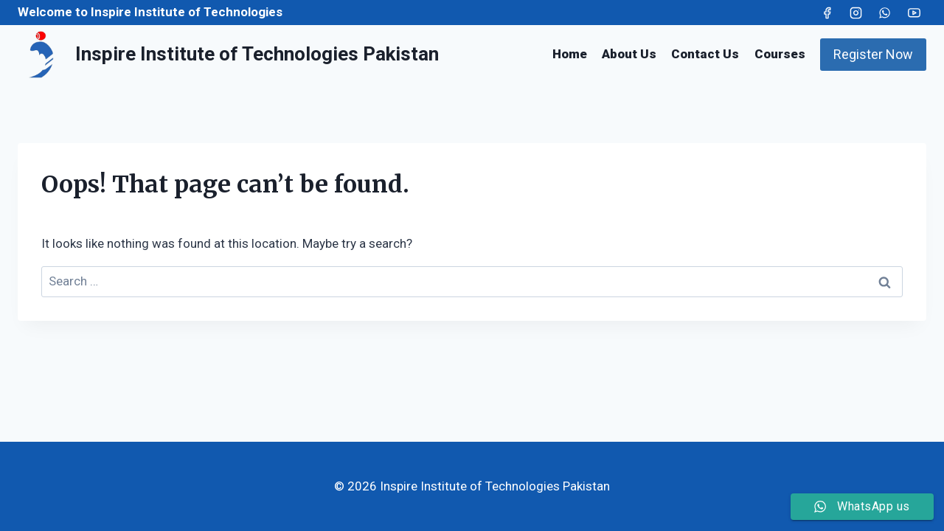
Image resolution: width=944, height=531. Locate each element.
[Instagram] (856, 12)
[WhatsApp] (885, 12)
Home (569, 53)
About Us (629, 53)
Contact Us (705, 53)
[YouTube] (913, 12)
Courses (779, 53)
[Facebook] (827, 12)
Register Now (873, 54)
